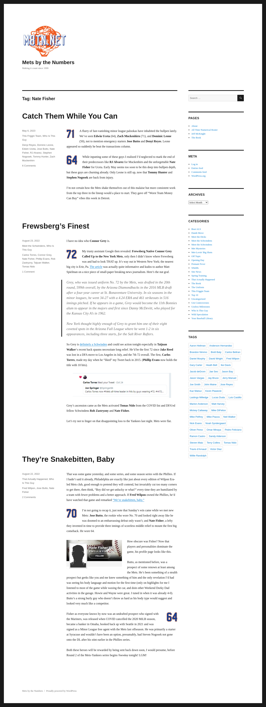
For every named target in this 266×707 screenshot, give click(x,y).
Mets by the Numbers (48, 62)
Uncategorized (198, 299)
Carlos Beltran (232, 352)
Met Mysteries (198, 248)
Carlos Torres (29, 255)
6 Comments (29, 165)
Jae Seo (213, 371)
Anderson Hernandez (220, 345)
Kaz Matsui (196, 391)
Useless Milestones (200, 306)
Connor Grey (44, 255)
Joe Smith (195, 384)
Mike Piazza (213, 416)
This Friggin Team (31, 136)
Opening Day (197, 260)
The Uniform (197, 287)
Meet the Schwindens (33, 245)
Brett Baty (216, 352)
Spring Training (199, 275)
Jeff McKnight (198, 133)
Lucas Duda (218, 397)
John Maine (210, 384)
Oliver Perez (196, 429)
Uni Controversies (200, 302)
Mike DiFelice (218, 410)
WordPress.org (198, 175)
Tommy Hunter (40, 156)
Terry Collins (213, 442)
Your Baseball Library (202, 318)
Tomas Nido (28, 266)
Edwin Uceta (29, 148)
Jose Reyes (226, 384)
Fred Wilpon (28, 488)
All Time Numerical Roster (204, 129)
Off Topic (196, 256)
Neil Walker (229, 416)
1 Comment (28, 271)
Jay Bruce (213, 378)
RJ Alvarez (36, 152)
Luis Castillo (235, 397)
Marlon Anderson (199, 403)
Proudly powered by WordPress (61, 690)
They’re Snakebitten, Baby (68, 459)
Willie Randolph (198, 455)
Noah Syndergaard (215, 423)
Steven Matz (196, 442)
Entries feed (197, 168)
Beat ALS (196, 229)
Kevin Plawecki (213, 391)
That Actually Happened (35, 479)
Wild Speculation (199, 314)
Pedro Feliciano (233, 429)
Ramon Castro (197, 436)
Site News (196, 271)
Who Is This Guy (199, 310)
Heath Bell (211, 365)
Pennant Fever (198, 264)
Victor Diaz (216, 449)
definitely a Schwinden (93, 344)
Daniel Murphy (197, 358)
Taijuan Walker (41, 262)
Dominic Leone (45, 145)
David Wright (216, 358)
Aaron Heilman (198, 345)
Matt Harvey (218, 403)
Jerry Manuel (229, 378)
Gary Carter (196, 365)
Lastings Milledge (199, 397)
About (194, 126)
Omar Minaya (214, 429)
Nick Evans (196, 423)
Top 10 (194, 295)
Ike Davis (226, 365)
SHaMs (195, 267)
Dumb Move (197, 233)
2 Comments (29, 497)
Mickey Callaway (199, 410)
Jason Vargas (197, 378)
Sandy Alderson (217, 436)
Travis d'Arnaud (198, 449)
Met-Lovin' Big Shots (201, 252)
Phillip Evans (43, 258)
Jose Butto (42, 148)
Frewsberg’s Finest (55, 226)
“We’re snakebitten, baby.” (128, 500)
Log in (194, 164)
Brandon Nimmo (198, 352)
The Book (196, 137)
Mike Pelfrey (196, 416)
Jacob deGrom (197, 371)
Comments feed (199, 172)
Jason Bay (227, 371)
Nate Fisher (28, 258)
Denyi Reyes (29, 145)
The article (96, 266)
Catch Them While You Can (69, 116)
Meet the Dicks (198, 236)
